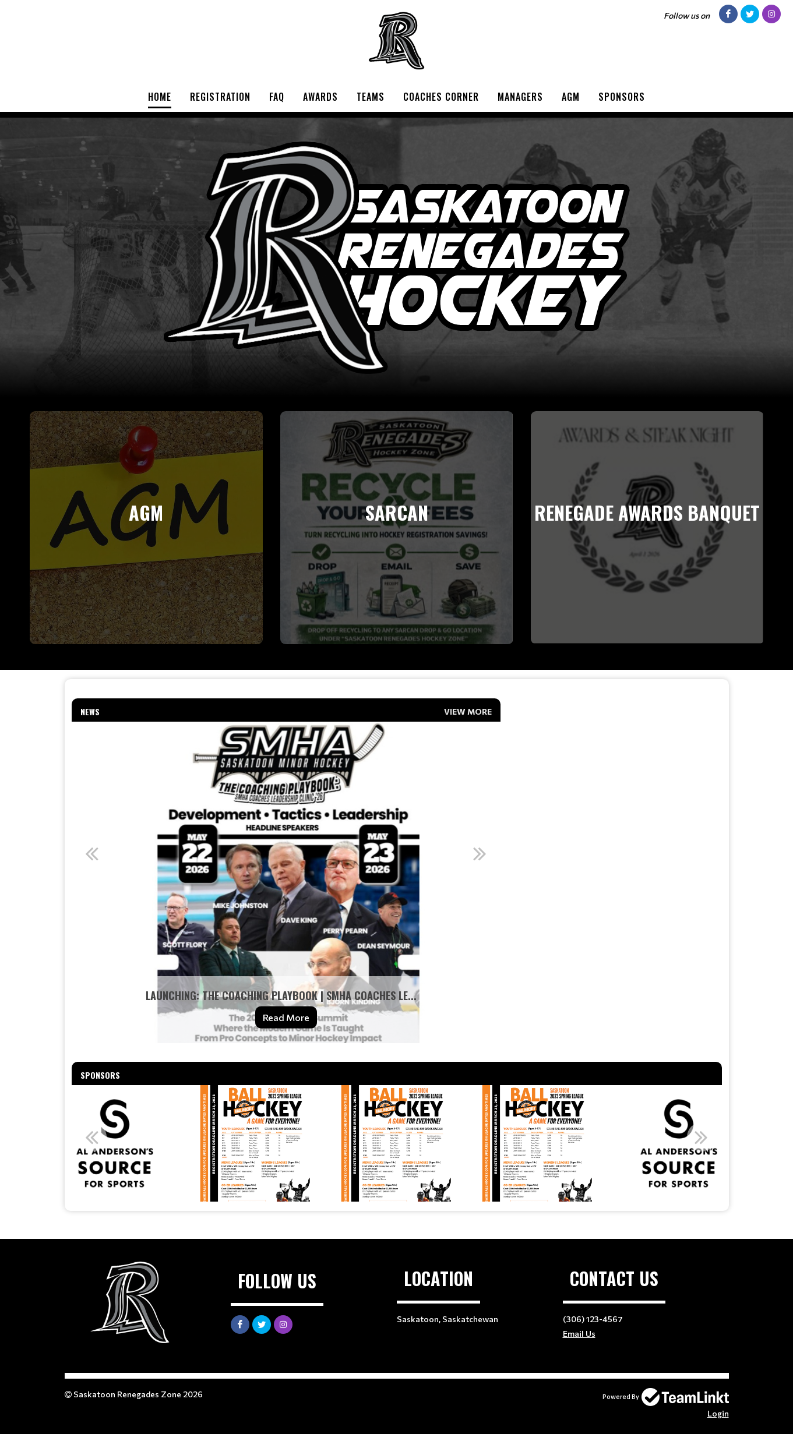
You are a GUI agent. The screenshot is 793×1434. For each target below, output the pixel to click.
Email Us (579, 1333)
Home (159, 97)
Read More (286, 1017)
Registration (220, 97)
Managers (520, 97)
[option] (286, 882)
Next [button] (480, 853)
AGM (571, 97)
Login (718, 1413)
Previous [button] (92, 853)
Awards (320, 97)
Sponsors (621, 97)
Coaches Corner (441, 97)
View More (468, 711)
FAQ (276, 97)
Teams (371, 97)
